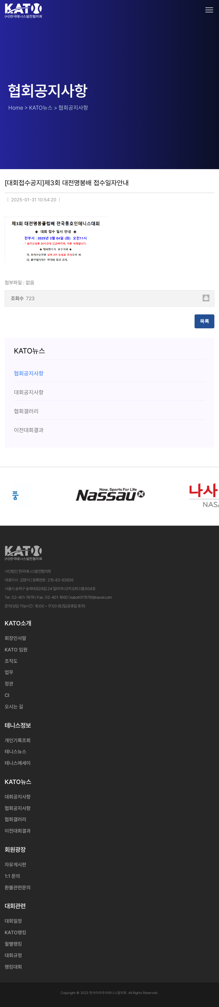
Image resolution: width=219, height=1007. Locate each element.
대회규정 (13, 955)
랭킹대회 (13, 967)
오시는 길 (14, 707)
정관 (9, 684)
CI (7, 695)
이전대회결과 (18, 831)
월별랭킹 (13, 944)
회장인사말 (15, 638)
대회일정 (13, 921)
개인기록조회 (18, 740)
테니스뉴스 (15, 752)
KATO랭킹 (15, 932)
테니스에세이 (18, 763)
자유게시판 (15, 865)
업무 (9, 672)
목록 (204, 321)
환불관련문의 (18, 888)
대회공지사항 (18, 797)
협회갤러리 (15, 819)
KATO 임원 (16, 650)
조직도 (11, 661)
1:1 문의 (12, 876)
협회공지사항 (18, 808)
